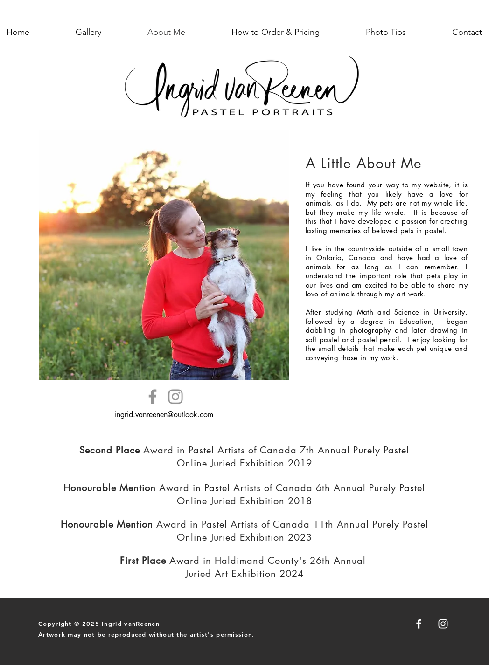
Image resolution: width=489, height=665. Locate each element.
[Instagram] (175, 396)
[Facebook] (152, 396)
